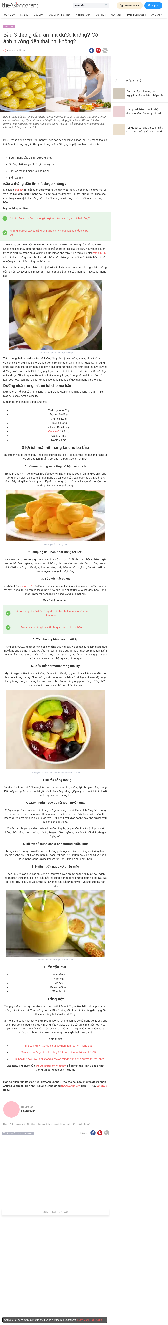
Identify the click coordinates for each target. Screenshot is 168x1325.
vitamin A (27, 583)
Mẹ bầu (23, 15)
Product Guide (129, 5)
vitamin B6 (99, 250)
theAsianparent (70, 1083)
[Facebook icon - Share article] (91, 47)
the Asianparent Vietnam (51, 1063)
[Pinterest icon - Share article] (98, 47)
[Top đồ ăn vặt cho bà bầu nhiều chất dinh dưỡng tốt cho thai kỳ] (139, 127)
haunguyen (28, 1108)
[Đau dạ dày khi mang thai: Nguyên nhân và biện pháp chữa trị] (139, 90)
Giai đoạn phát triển (54, 15)
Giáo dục (93, 15)
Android (102, 1083)
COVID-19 (9, 15)
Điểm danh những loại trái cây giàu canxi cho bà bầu (51, 624)
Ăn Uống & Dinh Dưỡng (150, 15)
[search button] (106, 5)
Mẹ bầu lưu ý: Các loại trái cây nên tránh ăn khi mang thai (58, 1043)
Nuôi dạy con (76, 15)
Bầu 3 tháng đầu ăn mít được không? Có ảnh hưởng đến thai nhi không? (58, 1121)
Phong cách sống (125, 15)
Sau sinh (35, 15)
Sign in (153, 5)
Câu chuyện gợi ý (127, 78)
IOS (89, 1083)
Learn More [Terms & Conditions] (83, 1320)
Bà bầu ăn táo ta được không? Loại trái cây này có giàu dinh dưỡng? (50, 215)
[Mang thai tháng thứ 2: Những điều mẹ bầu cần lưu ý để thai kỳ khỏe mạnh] (139, 108)
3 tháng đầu (9, 24)
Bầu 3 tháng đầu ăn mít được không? (18, 1130)
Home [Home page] (5, 1121)
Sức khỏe (106, 15)
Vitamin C (53, 428)
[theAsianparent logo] (20, 5)
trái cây (19, 187)
